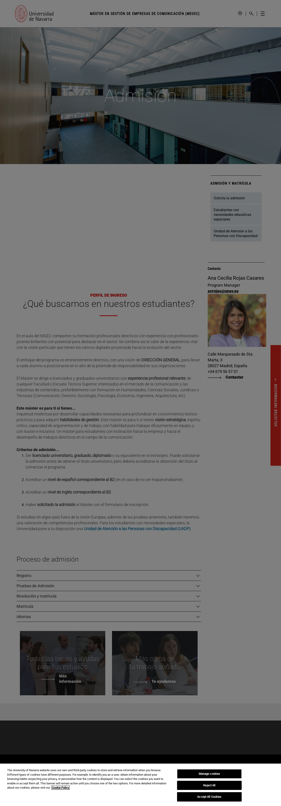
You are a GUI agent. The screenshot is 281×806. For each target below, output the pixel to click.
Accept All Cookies (209, 796)
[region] (140, 785)
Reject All (209, 785)
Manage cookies (209, 773)
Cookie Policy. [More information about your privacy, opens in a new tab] (60, 787)
